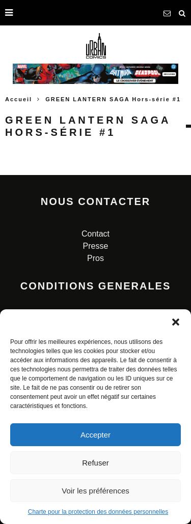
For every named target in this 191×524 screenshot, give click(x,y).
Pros (95, 258)
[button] (176, 322)
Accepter (95, 434)
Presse (95, 246)
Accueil (18, 99)
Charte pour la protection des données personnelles (98, 511)
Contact (95, 233)
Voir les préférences (95, 490)
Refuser (95, 462)
